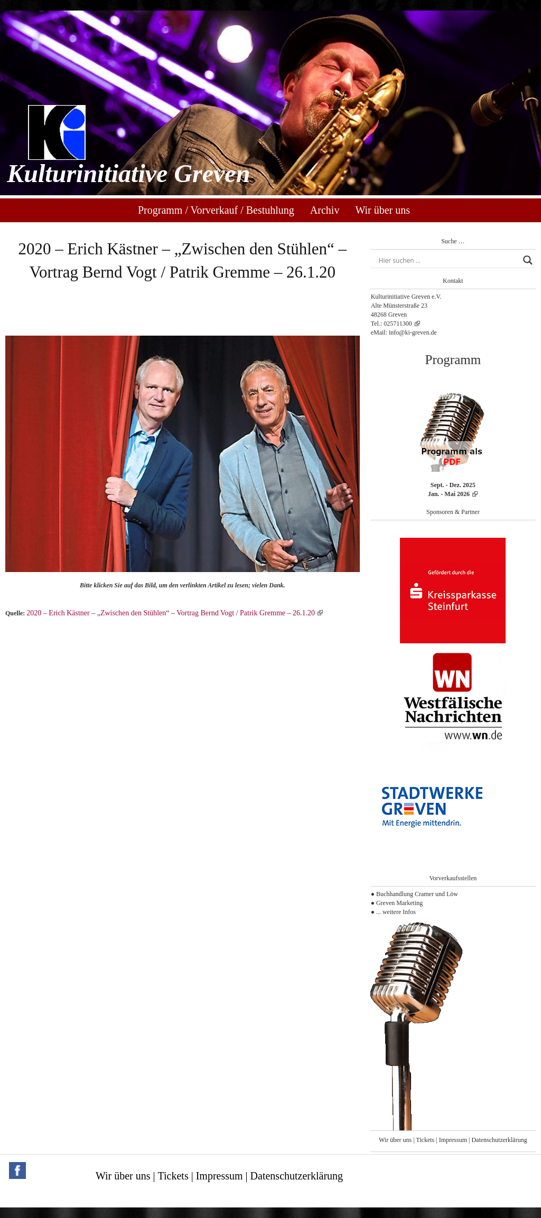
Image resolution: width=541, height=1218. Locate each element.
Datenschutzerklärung (499, 1140)
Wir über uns (382, 210)
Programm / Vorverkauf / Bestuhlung (216, 210)
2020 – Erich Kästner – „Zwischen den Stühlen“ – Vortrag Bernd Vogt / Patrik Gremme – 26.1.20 (170, 613)
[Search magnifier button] (527, 260)
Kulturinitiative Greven (128, 173)
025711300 (398, 323)
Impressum (453, 1140)
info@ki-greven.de (413, 332)
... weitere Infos (396, 912)
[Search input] (448, 260)
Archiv (325, 210)
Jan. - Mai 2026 (449, 494)
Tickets (425, 1140)
